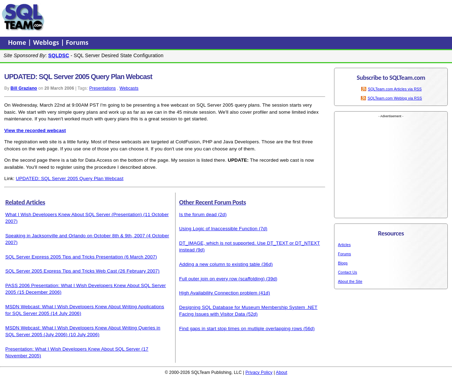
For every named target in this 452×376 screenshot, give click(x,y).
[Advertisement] (181, 17)
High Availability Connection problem (218, 293)
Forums (77, 42)
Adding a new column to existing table (219, 264)
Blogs (342, 263)
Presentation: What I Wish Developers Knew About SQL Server (72, 349)
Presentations (102, 88)
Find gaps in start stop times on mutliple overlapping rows (240, 328)
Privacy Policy (259, 372)
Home (18, 42)
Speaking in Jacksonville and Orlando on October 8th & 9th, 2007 (75, 235)
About (281, 372)
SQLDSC (58, 55)
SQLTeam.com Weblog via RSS (395, 98)
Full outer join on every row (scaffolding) (221, 278)
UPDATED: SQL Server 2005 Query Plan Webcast (70, 178)
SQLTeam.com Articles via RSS (395, 89)
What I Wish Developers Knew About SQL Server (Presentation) (73, 214)
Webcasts (128, 88)
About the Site (350, 281)
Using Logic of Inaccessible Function (218, 228)
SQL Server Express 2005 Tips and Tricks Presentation (64, 256)
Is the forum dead (197, 214)
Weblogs (47, 42)
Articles (344, 245)
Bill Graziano (24, 88)
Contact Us (347, 272)
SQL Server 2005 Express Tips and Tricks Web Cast (61, 271)
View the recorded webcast (35, 130)
